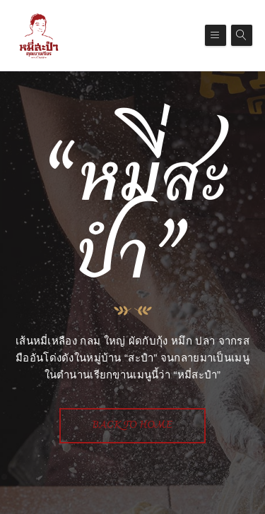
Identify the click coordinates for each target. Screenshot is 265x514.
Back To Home (133, 425)
